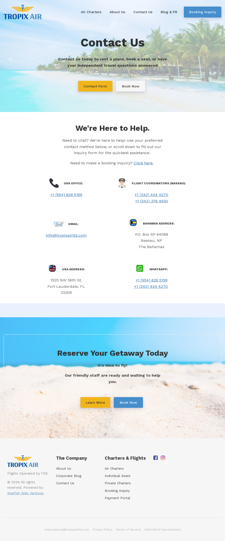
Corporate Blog (68, 476)
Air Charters (114, 468)
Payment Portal (117, 498)
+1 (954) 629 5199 (66, 194)
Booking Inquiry (117, 491)
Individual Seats (118, 476)
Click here (143, 163)
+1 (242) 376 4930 (151, 201)
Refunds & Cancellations (163, 529)
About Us (63, 468)
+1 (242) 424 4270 (151, 194)
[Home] (24, 12)
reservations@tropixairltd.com (66, 529)
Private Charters (118, 483)
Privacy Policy (102, 529)
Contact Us (65, 483)
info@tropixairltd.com (66, 235)
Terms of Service (128, 529)
